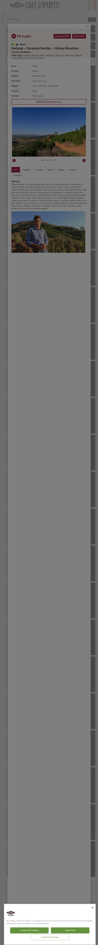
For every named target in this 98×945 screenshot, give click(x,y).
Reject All (70, 930)
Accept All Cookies (29, 930)
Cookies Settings (50, 937)
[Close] (92, 908)
